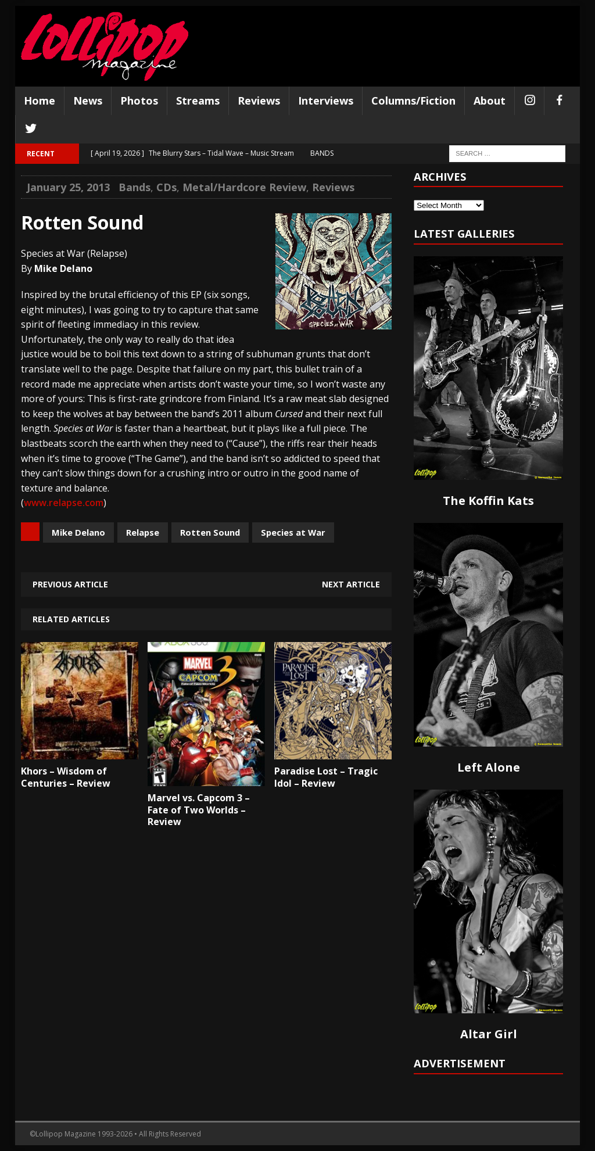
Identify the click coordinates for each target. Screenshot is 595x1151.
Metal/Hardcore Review (244, 187)
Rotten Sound (210, 532)
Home (39, 100)
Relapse (142, 532)
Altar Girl (488, 1034)
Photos (139, 100)
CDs (166, 187)
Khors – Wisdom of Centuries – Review (65, 777)
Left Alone (488, 767)
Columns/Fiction (413, 100)
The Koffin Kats (488, 500)
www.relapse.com (63, 502)
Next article (351, 584)
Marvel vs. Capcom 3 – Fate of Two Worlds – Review (199, 810)
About (490, 100)
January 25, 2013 (68, 187)
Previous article (70, 584)
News (87, 100)
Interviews (325, 100)
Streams (198, 100)
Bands (134, 187)
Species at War (293, 532)
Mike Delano (78, 532)
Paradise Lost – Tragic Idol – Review (326, 777)
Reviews (259, 100)
